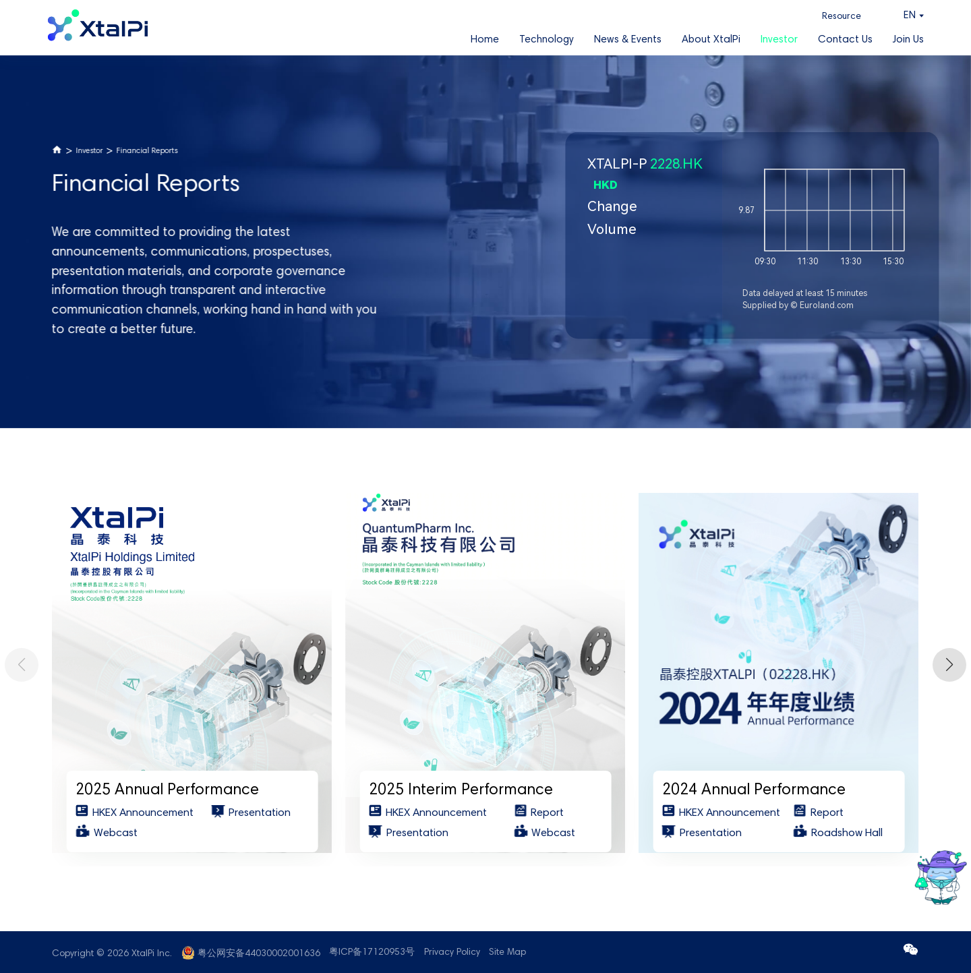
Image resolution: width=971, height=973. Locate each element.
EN (910, 16)
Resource (841, 17)
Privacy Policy (452, 952)
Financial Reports (147, 151)
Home (485, 40)
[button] (949, 665)
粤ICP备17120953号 (372, 952)
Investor (779, 40)
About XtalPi (711, 40)
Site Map (507, 952)
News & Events (627, 40)
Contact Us (845, 40)
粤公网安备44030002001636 (259, 954)
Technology (546, 40)
